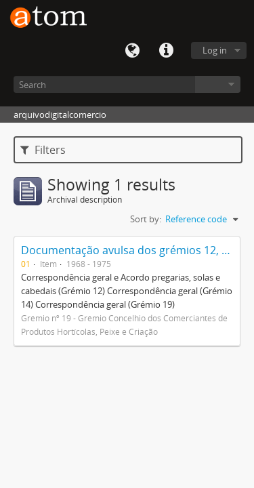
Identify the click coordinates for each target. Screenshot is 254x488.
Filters (43, 149)
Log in (215, 50)
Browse (217, 84)
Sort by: (145, 219)
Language (132, 51)
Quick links (166, 51)
